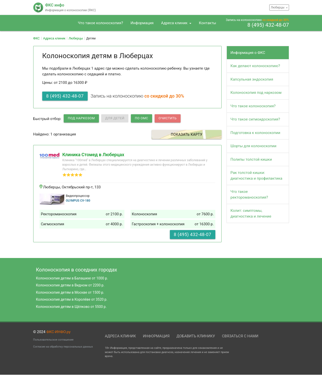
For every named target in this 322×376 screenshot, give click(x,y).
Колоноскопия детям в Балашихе (72, 278)
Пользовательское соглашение (53, 339)
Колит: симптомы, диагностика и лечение (251, 213)
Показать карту (194, 134)
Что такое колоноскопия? (100, 23)
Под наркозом (81, 118)
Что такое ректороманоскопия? (249, 194)
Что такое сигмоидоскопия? (255, 119)
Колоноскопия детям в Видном (70, 285)
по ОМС (141, 118)
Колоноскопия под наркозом (256, 92)
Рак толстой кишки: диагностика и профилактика (257, 175)
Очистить (168, 118)
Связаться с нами (240, 336)
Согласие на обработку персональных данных (63, 346)
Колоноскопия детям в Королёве (71, 299)
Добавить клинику (196, 336)
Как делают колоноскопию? (255, 66)
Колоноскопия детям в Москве (70, 292)
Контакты (207, 23)
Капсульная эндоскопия (252, 79)
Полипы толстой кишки (251, 159)
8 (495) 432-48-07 (268, 25)
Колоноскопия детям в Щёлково (71, 307)
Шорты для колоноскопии (254, 146)
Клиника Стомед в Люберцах (93, 154)
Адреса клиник (175, 23)
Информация (142, 23)
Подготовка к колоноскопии (255, 132)
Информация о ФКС (248, 52)
